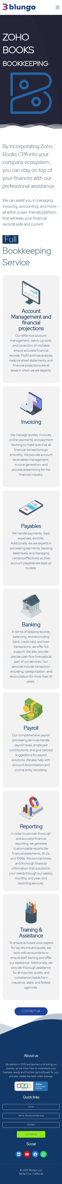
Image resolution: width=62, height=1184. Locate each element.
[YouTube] (27, 1154)
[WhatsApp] (43, 1154)
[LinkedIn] (18, 1154)
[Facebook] (35, 1154)
